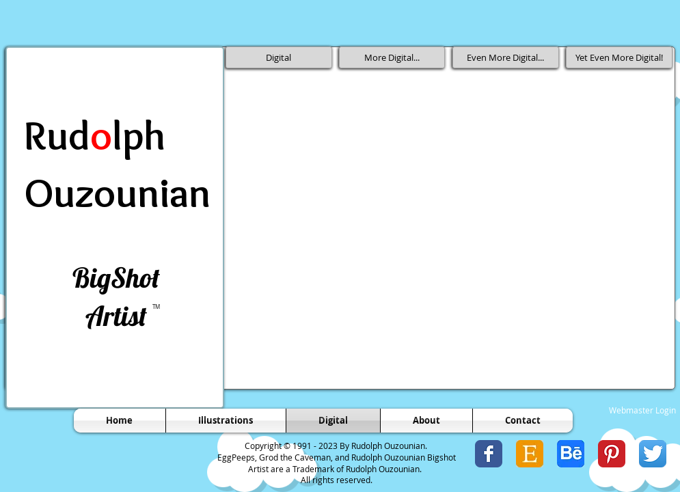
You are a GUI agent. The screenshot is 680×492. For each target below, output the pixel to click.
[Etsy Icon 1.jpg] (529, 453)
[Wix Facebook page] (488, 453)
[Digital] (279, 57)
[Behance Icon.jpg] (570, 453)
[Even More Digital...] (505, 57)
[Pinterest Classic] (611, 453)
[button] (393, 165)
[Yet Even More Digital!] (619, 57)
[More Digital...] (392, 57)
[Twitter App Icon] (652, 453)
